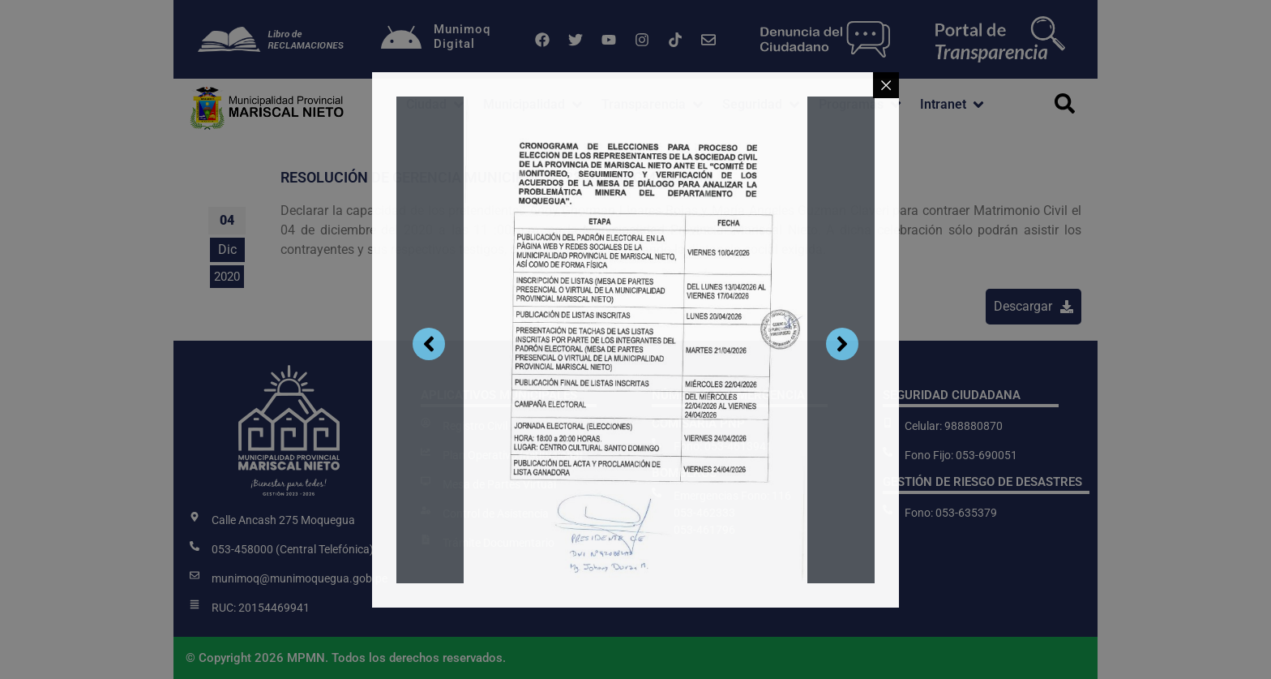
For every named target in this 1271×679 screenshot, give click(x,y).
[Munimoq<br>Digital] (401, 39)
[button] (436, 104)
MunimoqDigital (462, 36)
